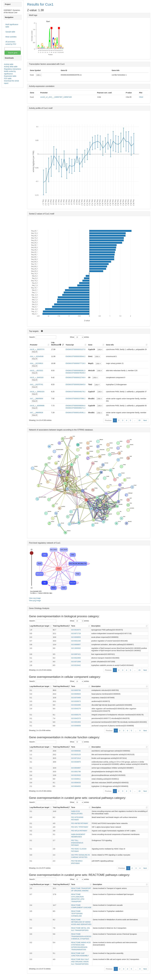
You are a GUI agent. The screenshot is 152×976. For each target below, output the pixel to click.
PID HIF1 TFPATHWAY (79, 827)
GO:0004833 (76, 786)
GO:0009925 (76, 694)
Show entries (79, 337)
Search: (42, 337)
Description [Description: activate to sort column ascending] (95, 626)
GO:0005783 (76, 690)
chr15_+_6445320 (36, 377)
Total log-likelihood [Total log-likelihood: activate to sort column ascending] (60, 626)
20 (139, 420)
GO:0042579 (76, 718)
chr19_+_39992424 (37, 392)
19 (139, 791)
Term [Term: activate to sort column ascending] (73, 626)
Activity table (8, 64)
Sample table (10, 32)
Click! (141, 97)
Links (38, 75)
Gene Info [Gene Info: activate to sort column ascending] (110, 345)
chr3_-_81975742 (36, 384)
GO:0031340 (76, 641)
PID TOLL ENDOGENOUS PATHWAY (77, 842)
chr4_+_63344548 (36, 356)
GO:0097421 (76, 654)
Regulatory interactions (12, 69)
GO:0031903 (76, 722)
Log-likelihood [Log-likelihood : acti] (56, 343)
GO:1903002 (76, 648)
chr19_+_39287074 (37, 349)
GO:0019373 (76, 630)
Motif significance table (11, 25)
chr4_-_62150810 (36, 363)
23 (139, 670)
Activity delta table (10, 67)
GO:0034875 (76, 762)
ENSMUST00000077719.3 (75, 363)
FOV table (8, 78)
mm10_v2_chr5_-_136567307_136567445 (56, 97)
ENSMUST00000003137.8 (75, 349)
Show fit (34, 352)
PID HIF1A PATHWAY (79, 831)
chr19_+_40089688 (37, 406)
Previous (108, 420)
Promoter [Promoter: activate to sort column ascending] (33, 345)
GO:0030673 (76, 701)
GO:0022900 (76, 658)
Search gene (12, 53)
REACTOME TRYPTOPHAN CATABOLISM (76, 913)
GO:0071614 (76, 758)
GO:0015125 (76, 754)
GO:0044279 (76, 709)
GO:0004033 (76, 783)
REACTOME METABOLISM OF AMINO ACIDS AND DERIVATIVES (81, 922)
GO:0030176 (76, 715)
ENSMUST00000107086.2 (75, 399)
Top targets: (34, 331)
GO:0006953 (76, 637)
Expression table (10, 76)
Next (145, 420)
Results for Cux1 (40, 4)
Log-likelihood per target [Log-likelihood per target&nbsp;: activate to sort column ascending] (40, 626)
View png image (35, 600)
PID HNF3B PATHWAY (79, 823)
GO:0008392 (76, 751)
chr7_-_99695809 (36, 399)
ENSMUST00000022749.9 (75, 377)
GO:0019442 (76, 665)
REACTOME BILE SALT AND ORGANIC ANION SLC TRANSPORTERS (80, 961)
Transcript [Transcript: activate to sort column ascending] (70, 345)
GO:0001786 (76, 772)
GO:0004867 (76, 768)
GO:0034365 (76, 705)
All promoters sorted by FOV (10, 43)
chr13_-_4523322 (36, 370)
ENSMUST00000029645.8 (75, 384)
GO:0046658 (76, 726)
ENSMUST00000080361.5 (75, 370)
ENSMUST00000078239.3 (75, 373)
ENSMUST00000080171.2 (75, 408)
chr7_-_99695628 (36, 413)
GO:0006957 (76, 644)
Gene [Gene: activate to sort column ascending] (90, 345)
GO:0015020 (76, 775)
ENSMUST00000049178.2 (75, 392)
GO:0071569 (76, 662)
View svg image (35, 598)
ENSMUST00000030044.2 (75, 356)
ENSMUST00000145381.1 (75, 413)
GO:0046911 (76, 779)
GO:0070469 (76, 698)
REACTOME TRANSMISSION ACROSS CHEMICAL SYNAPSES (81, 936)
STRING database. (85, 430)
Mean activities (11, 37)
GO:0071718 (76, 633)
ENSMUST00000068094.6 (75, 406)
